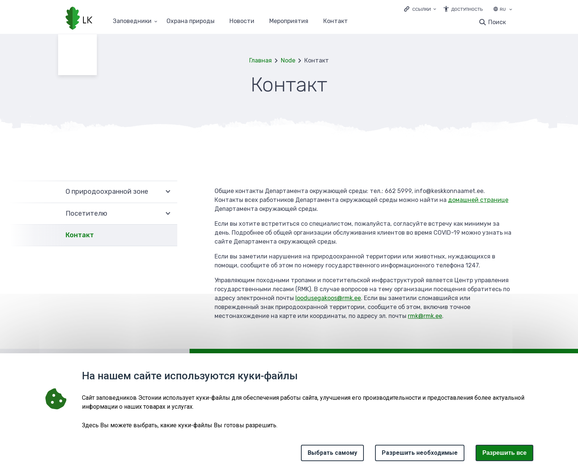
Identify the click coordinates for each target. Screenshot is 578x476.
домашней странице (478, 199)
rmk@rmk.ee (425, 315)
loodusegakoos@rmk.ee (328, 298)
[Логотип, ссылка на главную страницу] (79, 19)
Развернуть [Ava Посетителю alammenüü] (168, 214)
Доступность (467, 9)
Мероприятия (288, 21)
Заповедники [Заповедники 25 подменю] (132, 21)
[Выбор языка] (511, 10)
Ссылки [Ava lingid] (421, 9)
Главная (260, 60)
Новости (241, 21)
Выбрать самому (332, 452)
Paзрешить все (504, 453)
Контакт (335, 21)
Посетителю (86, 213)
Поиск (497, 22)
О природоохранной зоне (107, 191)
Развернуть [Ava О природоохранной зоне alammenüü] (168, 192)
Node (288, 60)
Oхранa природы (190, 21)
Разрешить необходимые (420, 452)
